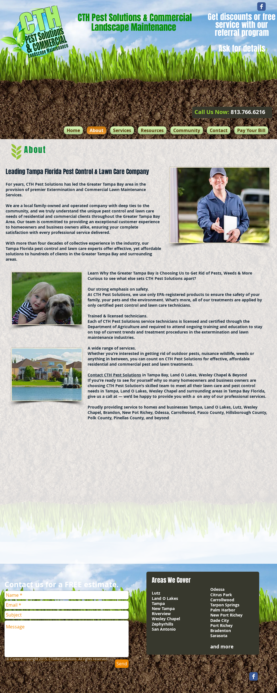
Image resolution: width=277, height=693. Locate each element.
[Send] (122, 663)
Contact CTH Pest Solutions (114, 375)
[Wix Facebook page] (261, 6)
